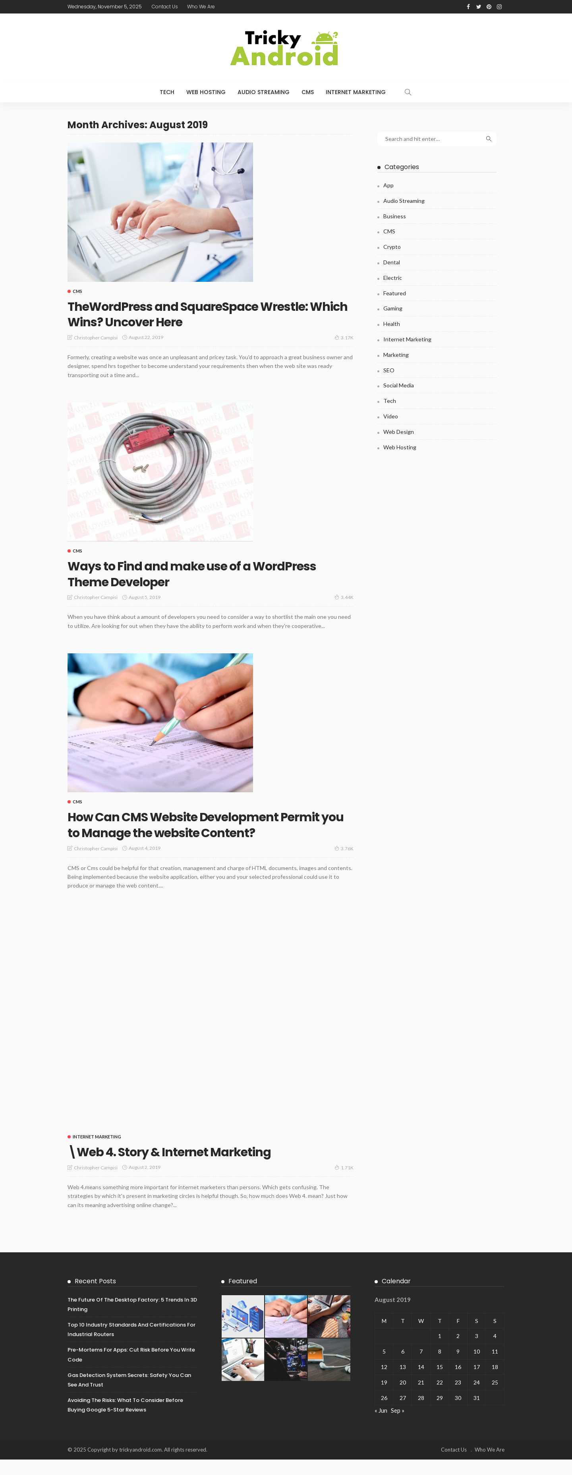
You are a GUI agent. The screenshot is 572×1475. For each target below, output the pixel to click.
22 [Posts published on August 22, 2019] (440, 1397)
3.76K (344, 864)
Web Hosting (206, 92)
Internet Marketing (356, 92)
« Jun (381, 1426)
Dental (391, 262)
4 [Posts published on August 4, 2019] (495, 1351)
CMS (307, 92)
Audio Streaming (264, 92)
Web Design (398, 431)
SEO (388, 370)
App (388, 185)
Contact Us (165, 6)
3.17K (344, 337)
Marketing (396, 354)
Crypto (392, 246)
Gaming (392, 308)
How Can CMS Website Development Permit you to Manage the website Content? (192, 832)
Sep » (397, 1426)
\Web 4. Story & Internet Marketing (187, 1167)
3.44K (344, 597)
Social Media (398, 385)
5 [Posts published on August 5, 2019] (384, 1367)
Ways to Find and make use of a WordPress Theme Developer (175, 573)
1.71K (344, 1183)
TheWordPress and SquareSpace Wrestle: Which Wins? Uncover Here (209, 314)
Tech (167, 92)
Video (390, 416)
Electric (392, 277)
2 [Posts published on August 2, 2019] (458, 1351)
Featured (394, 293)
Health (391, 323)
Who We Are (201, 6)
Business (394, 216)
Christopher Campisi (96, 338)
